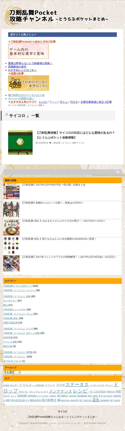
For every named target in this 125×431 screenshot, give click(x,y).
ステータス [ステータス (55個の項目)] (77, 384)
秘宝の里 (7, 346)
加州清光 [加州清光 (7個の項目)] (72, 396)
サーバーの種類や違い (21, 98)
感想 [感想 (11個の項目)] (8, 400)
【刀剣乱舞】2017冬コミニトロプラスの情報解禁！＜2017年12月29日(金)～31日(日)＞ (69, 256)
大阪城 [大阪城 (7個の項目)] (95, 396)
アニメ (53, 102)
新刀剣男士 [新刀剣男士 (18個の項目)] (49, 400)
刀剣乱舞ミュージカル (14, 309)
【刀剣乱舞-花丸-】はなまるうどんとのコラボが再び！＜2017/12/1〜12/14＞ (63, 220)
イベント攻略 (10, 342)
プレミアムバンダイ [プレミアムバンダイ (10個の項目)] (38, 392)
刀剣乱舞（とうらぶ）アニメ (18, 314)
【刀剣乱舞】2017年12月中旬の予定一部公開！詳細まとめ (53, 184)
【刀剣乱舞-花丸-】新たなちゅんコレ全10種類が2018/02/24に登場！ (58, 238)
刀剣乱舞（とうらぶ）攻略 (64, 143)
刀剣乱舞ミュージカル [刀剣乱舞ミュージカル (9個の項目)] (38, 396)
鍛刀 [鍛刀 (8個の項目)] (112, 400)
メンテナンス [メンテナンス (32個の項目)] (60, 391)
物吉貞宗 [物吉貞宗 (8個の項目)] (75, 400)
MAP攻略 (8, 337)
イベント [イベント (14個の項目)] (50, 385)
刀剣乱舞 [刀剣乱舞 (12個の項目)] (22, 395)
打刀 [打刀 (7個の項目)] (27, 400)
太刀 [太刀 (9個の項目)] (100, 396)
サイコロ (80, 143)
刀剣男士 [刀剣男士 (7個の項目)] (52, 396)
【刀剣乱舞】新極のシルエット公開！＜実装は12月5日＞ (52, 202)
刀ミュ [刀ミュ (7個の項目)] (13, 396)
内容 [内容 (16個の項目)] (118, 391)
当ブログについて (12, 361)
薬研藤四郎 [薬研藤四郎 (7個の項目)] (104, 400)
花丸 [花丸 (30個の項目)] (96, 400)
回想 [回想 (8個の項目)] (90, 396)
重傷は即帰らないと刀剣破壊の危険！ (30, 63)
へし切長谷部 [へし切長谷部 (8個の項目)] (38, 385)
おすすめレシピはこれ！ (22, 70)
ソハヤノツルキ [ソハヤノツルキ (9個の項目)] (97, 385)
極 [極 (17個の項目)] (58, 400)
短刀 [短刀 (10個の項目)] (81, 400)
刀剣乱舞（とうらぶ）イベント (19, 290)
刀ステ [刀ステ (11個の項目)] (6, 395)
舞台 (5, 305)
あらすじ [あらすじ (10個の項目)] (14, 385)
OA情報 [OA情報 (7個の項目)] (6, 385)
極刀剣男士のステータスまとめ (26, 95)
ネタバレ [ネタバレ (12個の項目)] (23, 391)
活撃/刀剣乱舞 (10, 322)
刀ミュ (64, 102)
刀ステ (74, 102)
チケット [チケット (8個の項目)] (109, 385)
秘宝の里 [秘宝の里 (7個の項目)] (87, 400)
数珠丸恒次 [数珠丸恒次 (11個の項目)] (35, 400)
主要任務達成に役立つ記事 (96, 102)
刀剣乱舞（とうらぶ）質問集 (18, 352)
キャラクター (10, 300)
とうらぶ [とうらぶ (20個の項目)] (25, 385)
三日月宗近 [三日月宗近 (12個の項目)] (99, 391)
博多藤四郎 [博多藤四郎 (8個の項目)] (82, 396)
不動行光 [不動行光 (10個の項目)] (110, 392)
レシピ (43, 102)
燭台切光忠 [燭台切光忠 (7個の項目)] (65, 400)
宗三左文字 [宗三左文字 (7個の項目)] (107, 396)
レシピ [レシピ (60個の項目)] (80, 390)
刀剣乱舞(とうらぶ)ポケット (17, 286)
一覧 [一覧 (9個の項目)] (90, 392)
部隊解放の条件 (17, 66)
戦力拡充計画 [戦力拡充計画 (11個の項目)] (18, 400)
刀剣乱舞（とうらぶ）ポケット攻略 (21, 333)
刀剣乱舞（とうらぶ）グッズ (18, 328)
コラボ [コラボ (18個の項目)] (60, 385)
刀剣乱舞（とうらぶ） (14, 356)
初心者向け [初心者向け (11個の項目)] (63, 395)
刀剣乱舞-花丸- (10, 318)
